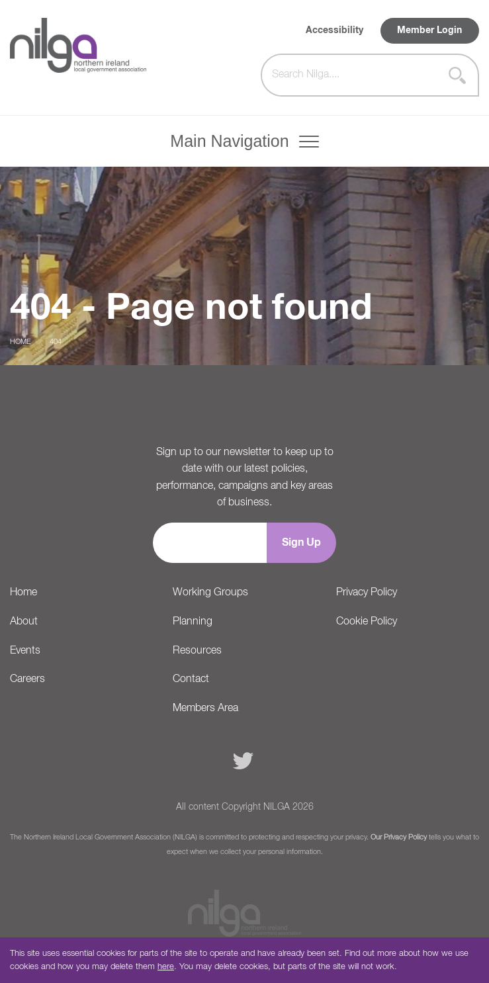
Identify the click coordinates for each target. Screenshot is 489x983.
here (165, 966)
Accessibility (334, 30)
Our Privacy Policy (399, 837)
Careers (27, 679)
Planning (192, 622)
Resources (197, 651)
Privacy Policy (366, 592)
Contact (191, 679)
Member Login (429, 30)
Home (20, 341)
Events (25, 651)
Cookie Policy (366, 622)
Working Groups (210, 592)
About (24, 622)
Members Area (205, 708)
